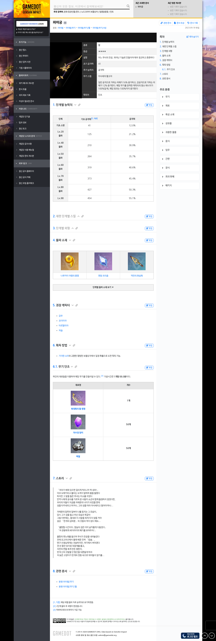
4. (54, 240)
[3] (102, 376)
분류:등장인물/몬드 (72, 12)
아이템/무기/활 (84, 28)
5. (54, 305)
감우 (61, 316)
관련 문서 (166, 23)
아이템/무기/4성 (99, 28)
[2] (54, 606)
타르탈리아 (63, 325)
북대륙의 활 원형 (78, 409)
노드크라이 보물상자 (89, 12)
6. (54, 345)
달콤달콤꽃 (103, 12)
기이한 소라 (64, 356)
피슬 (61, 330)
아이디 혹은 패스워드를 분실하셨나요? (30, 32)
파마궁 (140, 7)
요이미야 (62, 321)
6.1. (55, 366)
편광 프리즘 (103, 276)
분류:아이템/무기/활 (68, 587)
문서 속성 (179, 23)
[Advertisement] (103, 37)
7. (54, 478)
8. (54, 571)
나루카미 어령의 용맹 (70, 276)
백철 (78, 456)
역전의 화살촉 (137, 276)
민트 (112, 12)
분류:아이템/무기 (66, 582)
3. (54, 228)
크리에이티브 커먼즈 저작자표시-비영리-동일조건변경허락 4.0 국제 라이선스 (100, 619)
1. (54, 105)
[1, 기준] (94, 119)
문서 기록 (192, 23)
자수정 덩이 (78, 433)
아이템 (60, 28)
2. (54, 216)
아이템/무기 (70, 28)
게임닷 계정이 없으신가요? (27, 29)
